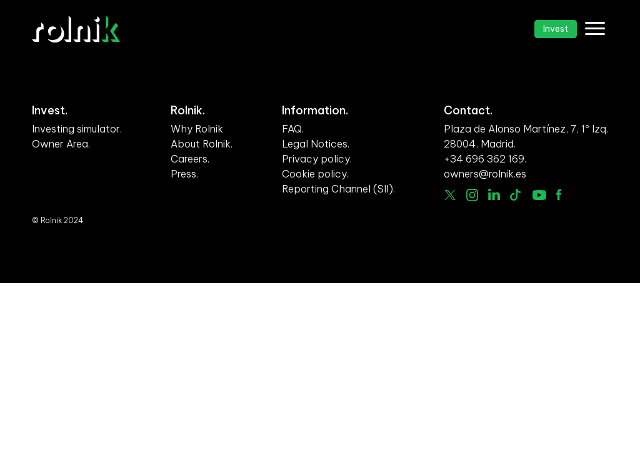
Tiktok (516, 195)
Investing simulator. (77, 128)
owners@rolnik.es (485, 174)
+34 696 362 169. (485, 158)
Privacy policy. (317, 158)
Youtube (539, 195)
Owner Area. (61, 144)
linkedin (494, 194)
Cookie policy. (315, 174)
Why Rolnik (197, 128)
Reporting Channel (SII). (338, 188)
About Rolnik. (201, 144)
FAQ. (293, 128)
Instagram (472, 195)
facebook (558, 194)
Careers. (190, 158)
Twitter (450, 195)
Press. (184, 174)
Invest (555, 28)
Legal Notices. (315, 144)
